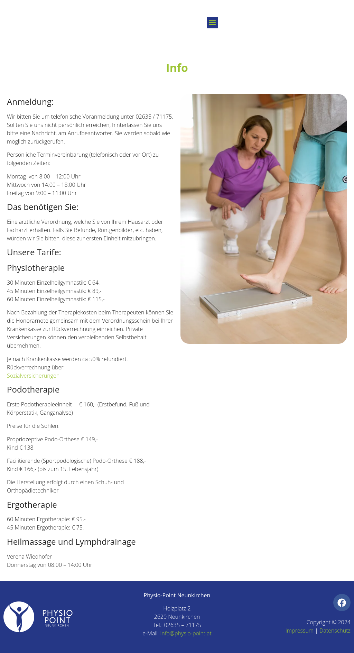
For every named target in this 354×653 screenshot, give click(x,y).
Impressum (300, 630)
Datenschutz (335, 630)
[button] (212, 22)
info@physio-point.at (186, 633)
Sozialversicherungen (33, 375)
